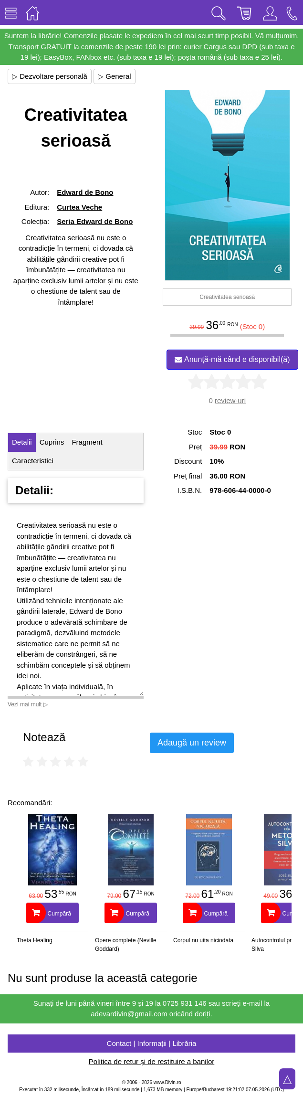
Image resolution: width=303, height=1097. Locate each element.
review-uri (230, 400)
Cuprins (52, 442)
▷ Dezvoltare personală (49, 76)
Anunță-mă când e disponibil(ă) (232, 359)
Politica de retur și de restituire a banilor (151, 1061)
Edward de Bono (85, 192)
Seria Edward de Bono (95, 221)
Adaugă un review (191, 742)
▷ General (114, 76)
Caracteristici (32, 461)
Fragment (87, 442)
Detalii (22, 442)
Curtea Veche (79, 207)
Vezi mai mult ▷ (28, 704)
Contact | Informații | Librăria (152, 1043)
